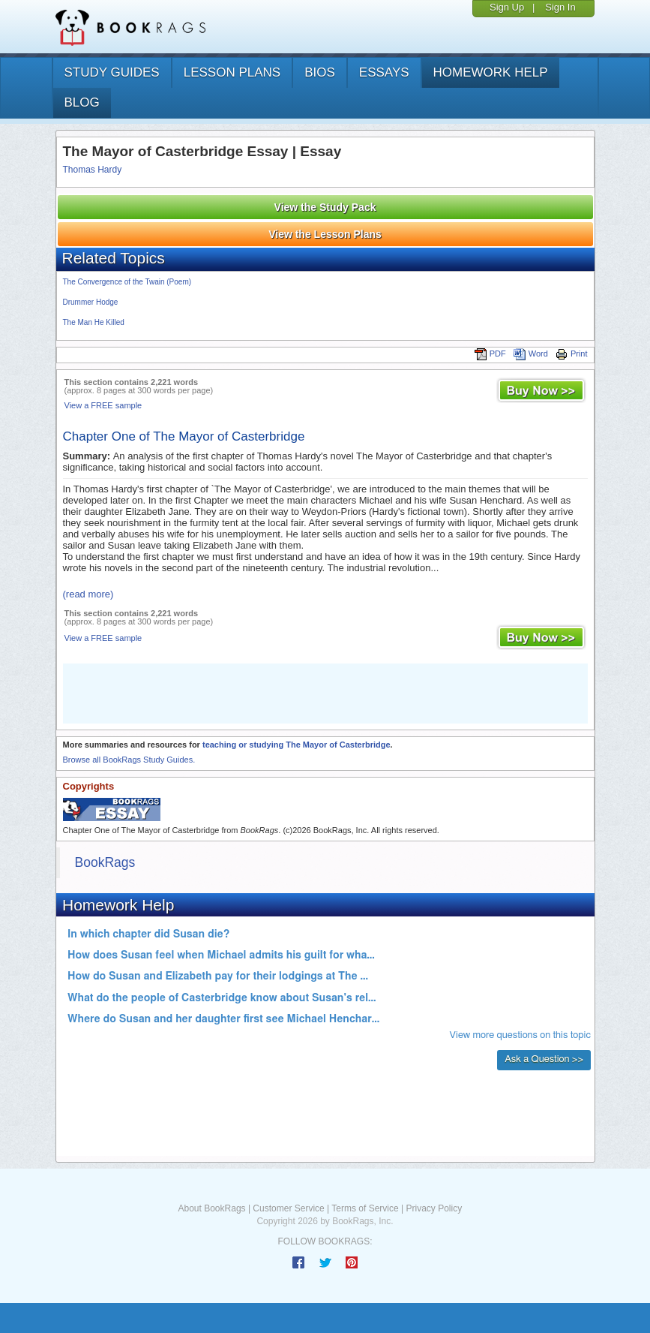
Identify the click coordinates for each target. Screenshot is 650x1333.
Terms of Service (364, 1208)
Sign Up (507, 7)
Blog (82, 102)
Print (572, 353)
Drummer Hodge (90, 302)
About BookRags (212, 1208)
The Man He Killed (93, 322)
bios (319, 72)
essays (384, 72)
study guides (112, 72)
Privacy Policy (434, 1208)
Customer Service (288, 1208)
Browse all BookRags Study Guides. (129, 759)
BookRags (105, 862)
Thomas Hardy (92, 169)
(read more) (88, 594)
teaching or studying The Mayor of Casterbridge (296, 744)
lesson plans (232, 72)
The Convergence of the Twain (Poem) (127, 282)
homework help (490, 72)
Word (531, 353)
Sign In (560, 7)
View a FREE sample (103, 405)
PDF (490, 353)
